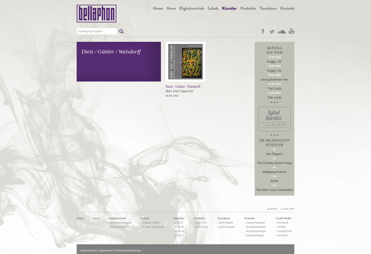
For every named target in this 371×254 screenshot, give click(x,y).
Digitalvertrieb (117, 218)
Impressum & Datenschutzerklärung (120, 250)
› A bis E (178, 222)
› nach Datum (225, 222)
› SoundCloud (284, 231)
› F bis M (178, 226)
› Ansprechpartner (255, 222)
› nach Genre (201, 226)
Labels (145, 218)
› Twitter (280, 226)
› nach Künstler (226, 226)
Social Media (283, 218)
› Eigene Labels (150, 222)
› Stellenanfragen (254, 235)
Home (80, 218)
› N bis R (178, 231)
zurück (272, 208)
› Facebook (282, 222)
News (96, 218)
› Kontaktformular (255, 226)
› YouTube (281, 235)
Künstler (178, 218)
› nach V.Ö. (200, 222)
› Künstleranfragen (255, 231)
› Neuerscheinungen (119, 222)
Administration (88, 250)
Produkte (199, 218)
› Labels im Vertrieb (152, 226)
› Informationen (117, 226)
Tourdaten (223, 218)
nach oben (287, 208)
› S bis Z (178, 235)
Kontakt (250, 218)
